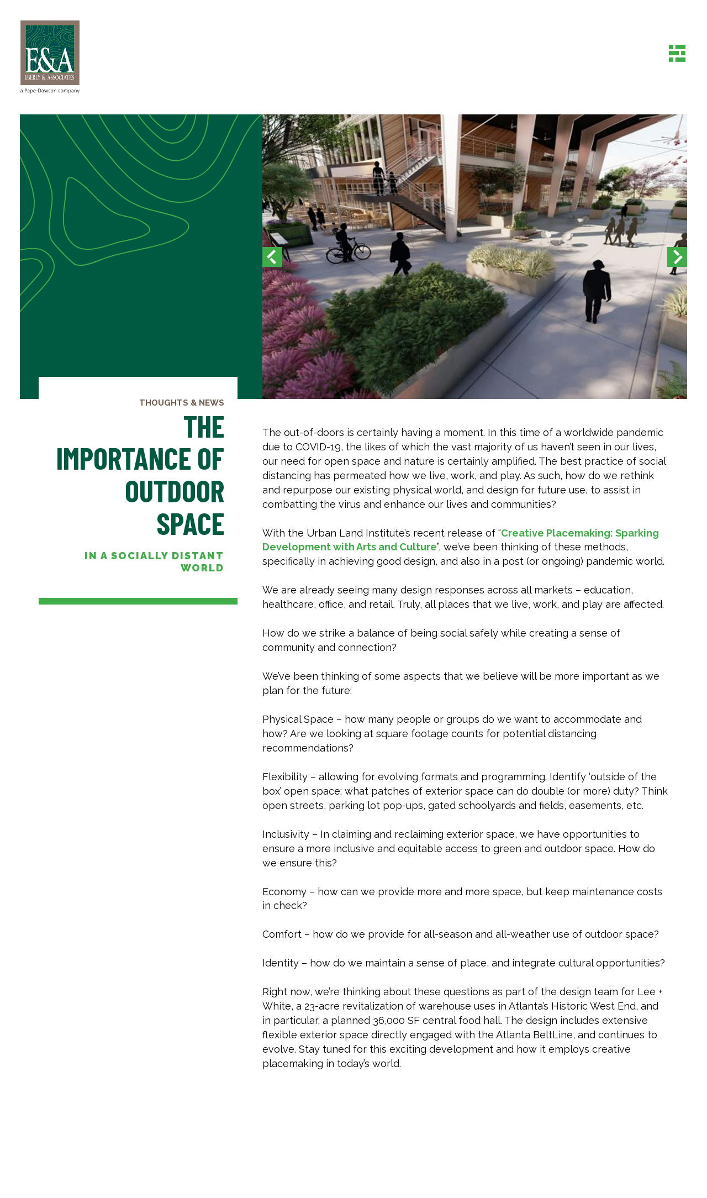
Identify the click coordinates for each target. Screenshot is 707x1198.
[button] (272, 256)
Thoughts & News (181, 403)
